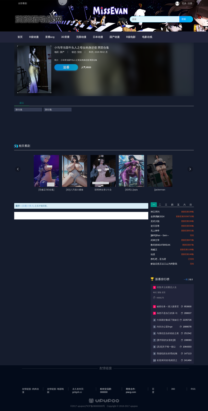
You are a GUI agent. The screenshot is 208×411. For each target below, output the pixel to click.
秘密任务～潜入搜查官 (168, 306)
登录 (184, 3)
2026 (97, 52)
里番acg (50, 37)
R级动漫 (34, 37)
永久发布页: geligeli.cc (78, 389)
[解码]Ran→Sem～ (160, 235)
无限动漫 (81, 37)
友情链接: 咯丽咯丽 (55, 389)
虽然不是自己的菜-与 (167, 313)
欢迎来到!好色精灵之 (167, 360)
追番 (66, 67)
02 (103, 52)
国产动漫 (115, 37)
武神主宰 (155, 240)
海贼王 (154, 249)
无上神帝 (155, 230)
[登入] (31, 206)
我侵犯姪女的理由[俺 (167, 353)
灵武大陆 (155, 221)
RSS (193, 389)
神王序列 (155, 211)
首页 (20, 37)
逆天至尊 (155, 226)
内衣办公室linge (165, 326)
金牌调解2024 (157, 216)
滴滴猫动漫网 (38, 19)
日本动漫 (98, 37)
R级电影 (131, 37)
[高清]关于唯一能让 (166, 346)
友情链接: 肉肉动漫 (30, 389)
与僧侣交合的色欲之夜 (168, 333)
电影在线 (147, 37)
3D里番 (65, 37)
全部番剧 (22, 3)
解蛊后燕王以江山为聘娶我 (164, 263)
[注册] (24, 206)
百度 (153, 389)
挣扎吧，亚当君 (158, 259)
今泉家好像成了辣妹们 (168, 320)
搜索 (184, 19)
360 (173, 389)
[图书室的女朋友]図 (166, 340)
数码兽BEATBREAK (160, 245)
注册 (190, 3)
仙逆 (153, 254)
